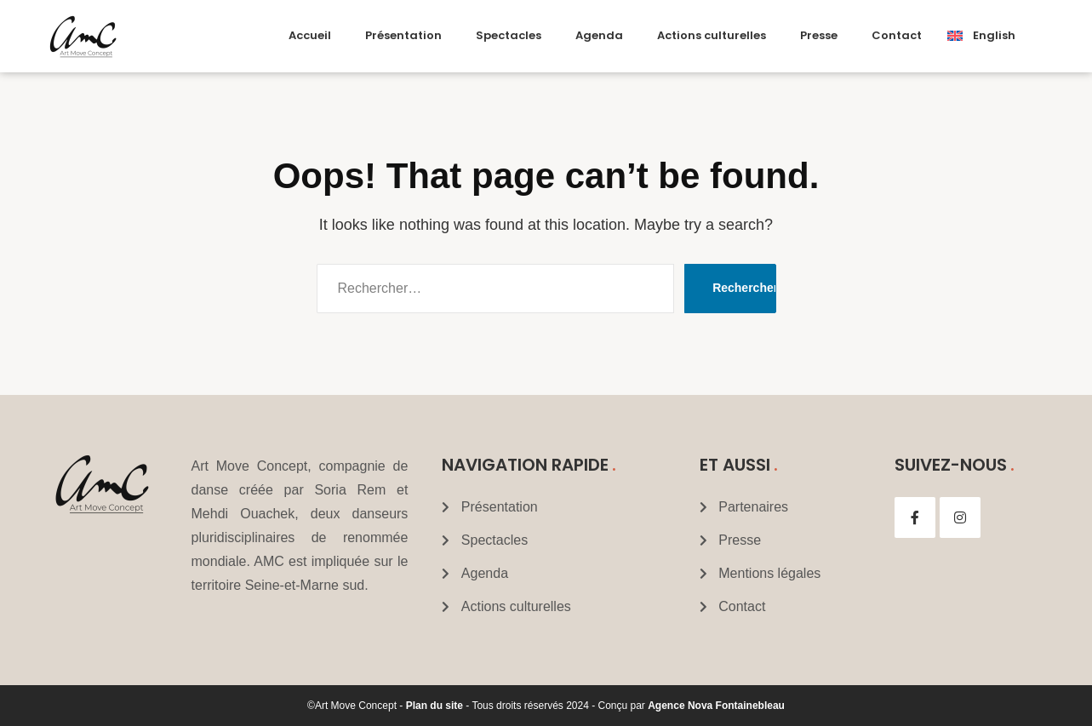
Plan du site (434, 706)
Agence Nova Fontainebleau (716, 706)
